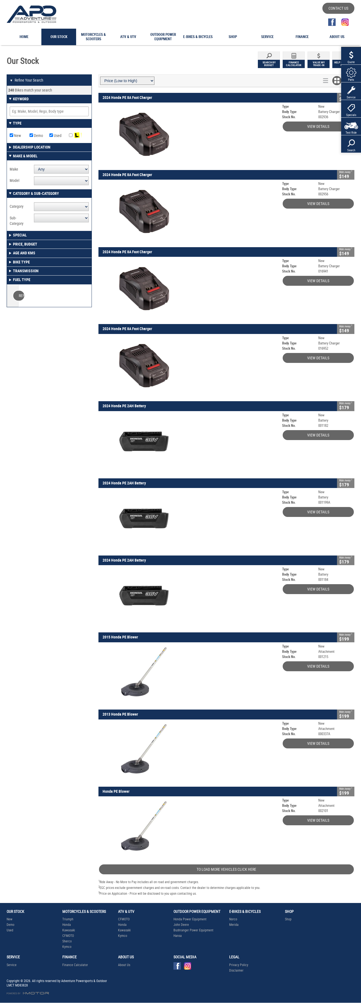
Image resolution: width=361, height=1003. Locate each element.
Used (55, 135)
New (15, 135)
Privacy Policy (238, 965)
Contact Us (338, 8)
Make (14, 169)
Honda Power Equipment (190, 919)
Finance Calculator (75, 965)
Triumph (67, 919)
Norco (233, 919)
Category (16, 206)
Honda (66, 925)
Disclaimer (236, 970)
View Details (318, 126)
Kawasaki (68, 930)
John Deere (181, 925)
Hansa (177, 936)
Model (14, 180)
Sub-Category (16, 221)
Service (12, 965)
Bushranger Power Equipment (193, 930)
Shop (288, 919)
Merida (234, 925)
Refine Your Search (26, 80)
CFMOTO (68, 936)
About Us (124, 965)
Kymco (66, 947)
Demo (36, 135)
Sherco (67, 941)
